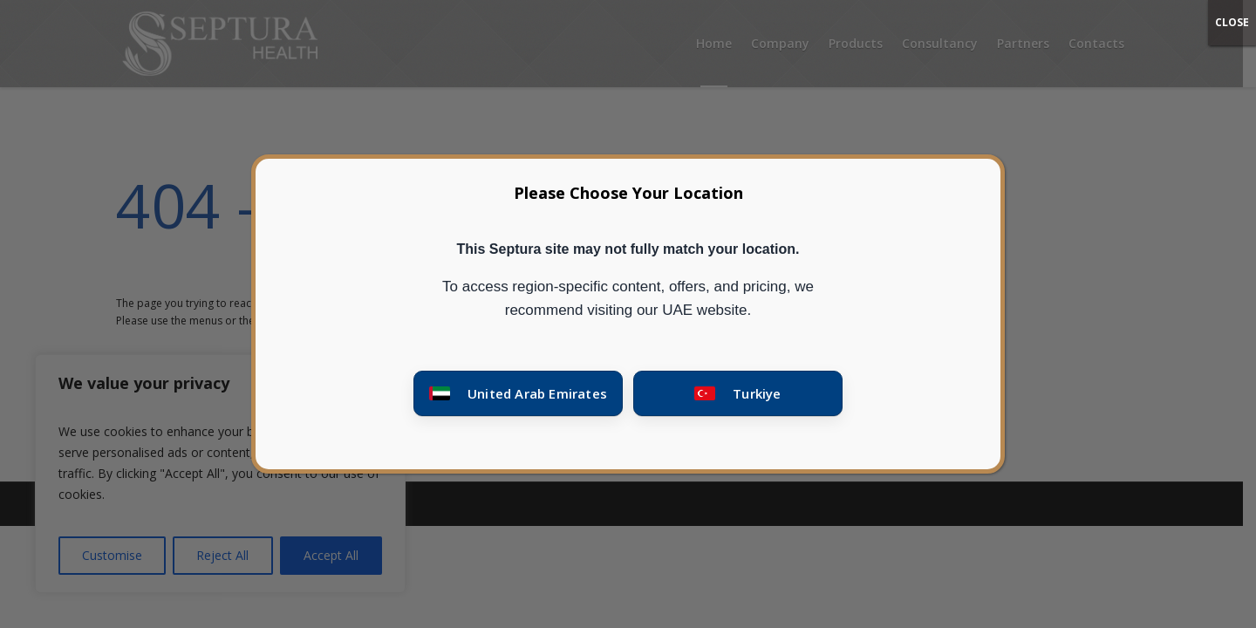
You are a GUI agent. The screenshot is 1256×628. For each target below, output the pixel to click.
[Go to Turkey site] (738, 393)
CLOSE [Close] (1232, 22)
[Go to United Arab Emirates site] (518, 393)
